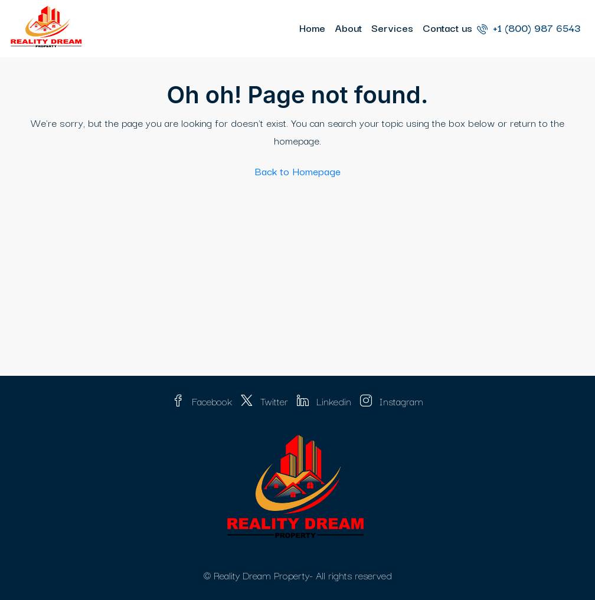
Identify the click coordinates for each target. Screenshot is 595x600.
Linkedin (325, 401)
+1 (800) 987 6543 (528, 27)
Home (312, 27)
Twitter (266, 401)
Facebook (203, 401)
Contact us (447, 27)
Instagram (391, 401)
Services (392, 27)
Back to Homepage (298, 171)
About (348, 27)
